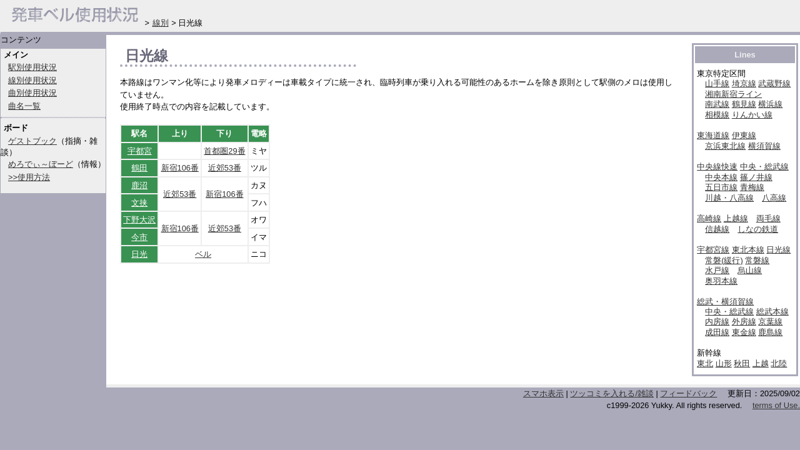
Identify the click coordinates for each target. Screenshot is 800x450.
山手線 (717, 83)
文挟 (139, 203)
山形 (724, 363)
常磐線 (757, 260)
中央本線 (721, 177)
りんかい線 (752, 114)
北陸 (779, 363)
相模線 (717, 114)
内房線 (717, 321)
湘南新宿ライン (733, 94)
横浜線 (770, 104)
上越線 (736, 218)
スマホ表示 (543, 393)
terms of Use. (776, 405)
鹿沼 (139, 185)
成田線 (717, 332)
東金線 (744, 332)
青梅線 (752, 187)
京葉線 (770, 321)
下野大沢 (139, 219)
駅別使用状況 (32, 67)
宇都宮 (140, 151)
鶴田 (139, 167)
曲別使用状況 (32, 93)
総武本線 (772, 311)
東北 (705, 363)
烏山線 (750, 270)
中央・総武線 (764, 166)
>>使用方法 (29, 177)
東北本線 (748, 249)
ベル (203, 254)
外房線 (744, 321)
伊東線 (744, 135)
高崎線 (709, 218)
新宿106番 (180, 167)
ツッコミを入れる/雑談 (612, 393)
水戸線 (717, 270)
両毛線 (768, 218)
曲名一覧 (24, 106)
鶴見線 (744, 104)
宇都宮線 (713, 249)
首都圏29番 (224, 151)
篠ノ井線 (756, 177)
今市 (139, 237)
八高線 (774, 197)
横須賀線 (764, 146)
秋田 (742, 363)
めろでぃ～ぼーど (40, 164)
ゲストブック (32, 141)
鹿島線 (770, 332)
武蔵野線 (774, 83)
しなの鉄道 (758, 229)
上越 (760, 363)
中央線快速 (717, 166)
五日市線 (721, 187)
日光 (139, 254)
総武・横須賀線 (725, 301)
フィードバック (688, 393)
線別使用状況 (32, 80)
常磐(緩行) (724, 260)
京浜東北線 (725, 146)
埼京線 (744, 83)
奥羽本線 (721, 281)
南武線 (717, 104)
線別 (160, 23)
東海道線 (713, 135)
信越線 (717, 229)
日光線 (778, 249)
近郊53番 (224, 167)
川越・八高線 (729, 197)
